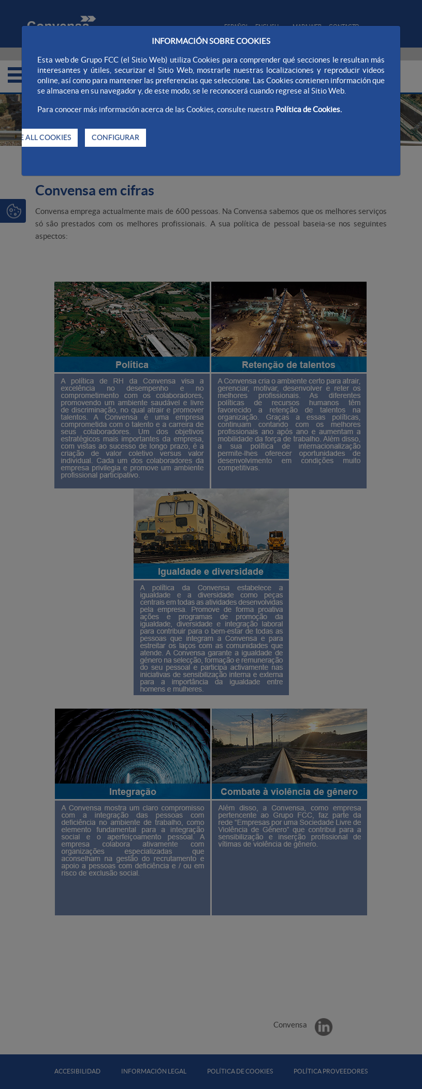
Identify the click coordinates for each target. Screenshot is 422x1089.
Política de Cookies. (308, 109)
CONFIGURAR (115, 137)
